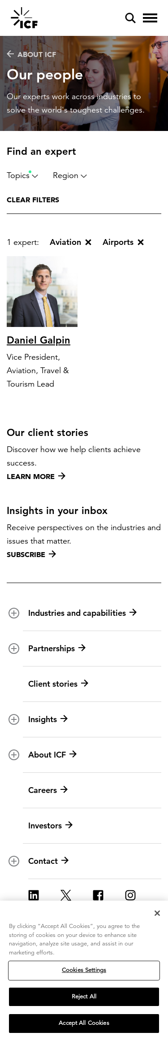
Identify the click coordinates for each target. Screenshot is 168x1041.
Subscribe (31, 554)
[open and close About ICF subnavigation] (14, 754)
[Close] (157, 913)
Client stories (58, 684)
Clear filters (33, 199)
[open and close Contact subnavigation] (14, 861)
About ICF (31, 54)
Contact (48, 861)
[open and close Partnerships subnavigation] (14, 648)
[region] (84, 971)
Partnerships (57, 648)
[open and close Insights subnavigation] (14, 719)
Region (70, 175)
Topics (23, 175)
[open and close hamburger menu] (150, 18)
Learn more (36, 476)
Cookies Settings (84, 970)
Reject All (84, 996)
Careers (48, 790)
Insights (48, 719)
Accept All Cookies (84, 1023)
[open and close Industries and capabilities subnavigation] (14, 613)
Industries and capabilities (82, 613)
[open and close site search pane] (130, 18)
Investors (50, 825)
